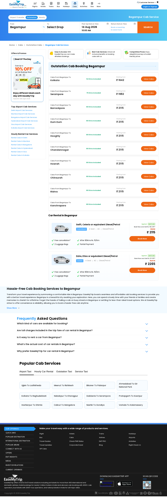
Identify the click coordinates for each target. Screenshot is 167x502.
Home (12, 45)
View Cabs (149, 79)
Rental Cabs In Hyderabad (22, 148)
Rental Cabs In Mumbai (20, 141)
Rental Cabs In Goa (19, 152)
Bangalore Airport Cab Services (24, 117)
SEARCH (148, 27)
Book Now (142, 238)
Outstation (31, 17)
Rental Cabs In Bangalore (21, 145)
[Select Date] (95, 27)
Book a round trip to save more (118, 28)
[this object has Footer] (83, 460)
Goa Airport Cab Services (21, 124)
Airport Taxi (25, 371)
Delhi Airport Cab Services (21, 110)
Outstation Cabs (34, 45)
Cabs (20, 45)
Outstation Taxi (64, 371)
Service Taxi (81, 371)
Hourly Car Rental (43, 371)
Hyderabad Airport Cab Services (24, 121)
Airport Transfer (17, 17)
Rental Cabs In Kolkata (20, 155)
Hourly (42, 17)
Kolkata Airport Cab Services (22, 128)
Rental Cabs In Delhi (19, 137)
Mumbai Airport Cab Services (23, 114)
